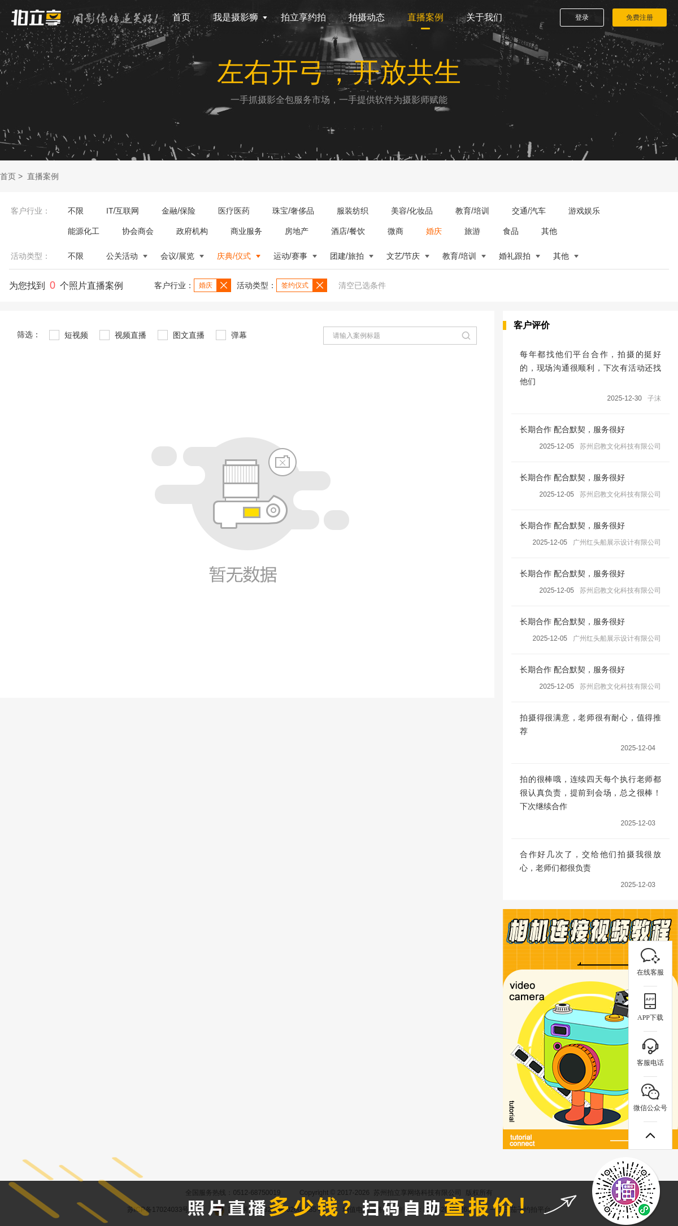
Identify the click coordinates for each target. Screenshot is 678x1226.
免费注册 (639, 17)
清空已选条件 (362, 285)
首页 (181, 17)
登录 (582, 17)
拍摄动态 (367, 17)
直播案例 (425, 17)
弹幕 (231, 335)
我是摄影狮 (235, 17)
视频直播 (122, 335)
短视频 (68, 335)
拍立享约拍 (303, 17)
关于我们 (484, 17)
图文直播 (181, 335)
